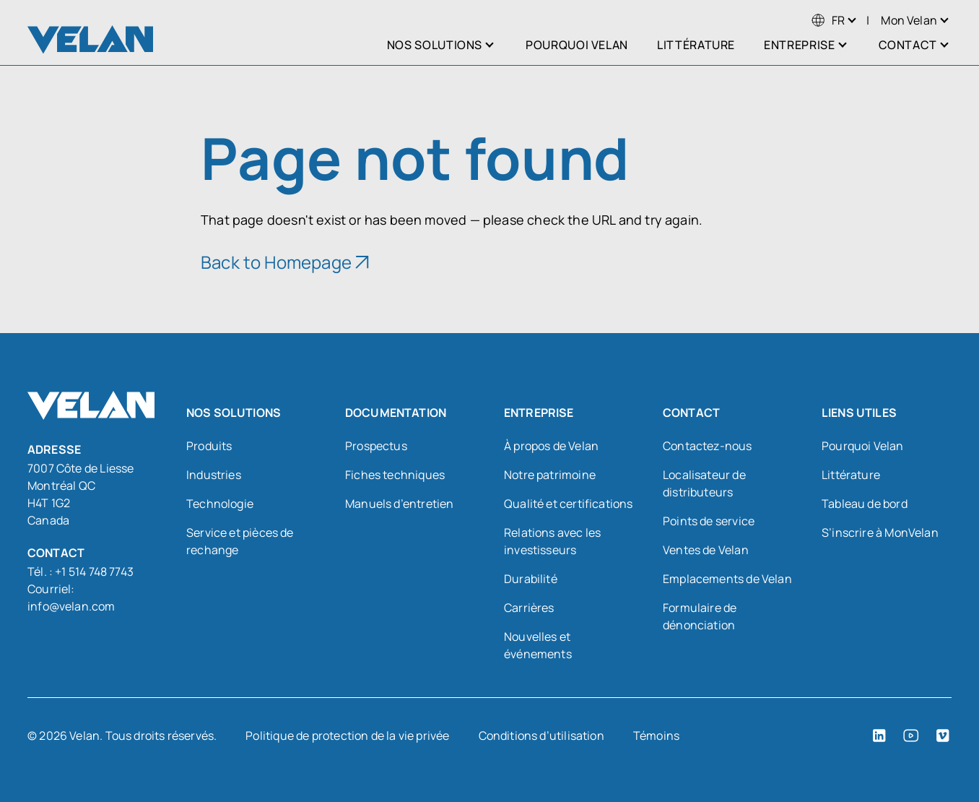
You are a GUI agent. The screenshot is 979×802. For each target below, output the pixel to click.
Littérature (851, 475)
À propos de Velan (551, 446)
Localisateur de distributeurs (704, 483)
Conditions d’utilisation (541, 735)
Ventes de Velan (706, 550)
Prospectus (376, 446)
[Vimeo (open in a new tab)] (943, 735)
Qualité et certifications (568, 504)
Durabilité (530, 579)
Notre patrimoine (550, 475)
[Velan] (90, 39)
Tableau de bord (865, 504)
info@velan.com (71, 606)
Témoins (656, 735)
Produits (209, 446)
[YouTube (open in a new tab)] (911, 735)
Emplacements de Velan (727, 579)
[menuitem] (828, 20)
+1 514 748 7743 (94, 571)
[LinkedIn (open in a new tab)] (879, 735)
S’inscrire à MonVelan (880, 532)
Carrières (529, 608)
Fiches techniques (395, 475)
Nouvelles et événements (538, 645)
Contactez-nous (707, 446)
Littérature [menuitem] (696, 45)
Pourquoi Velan (863, 446)
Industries (213, 475)
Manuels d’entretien (399, 504)
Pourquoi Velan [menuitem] (577, 45)
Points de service (708, 521)
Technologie (219, 504)
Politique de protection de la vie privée (347, 735)
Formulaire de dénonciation (699, 616)
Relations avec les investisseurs (552, 541)
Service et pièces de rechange (240, 541)
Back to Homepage (276, 262)
